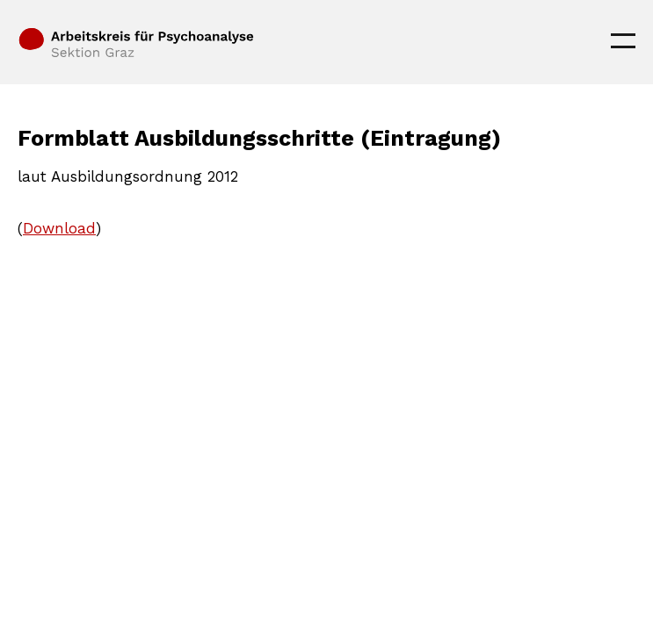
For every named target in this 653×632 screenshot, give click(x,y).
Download (59, 228)
